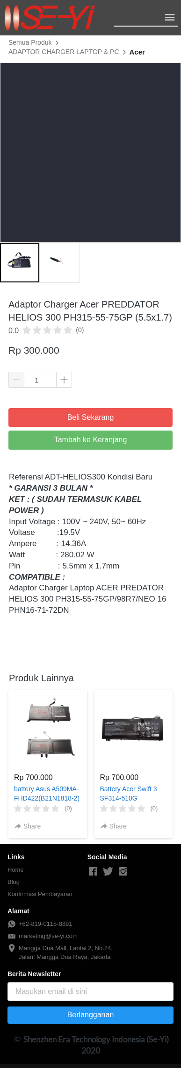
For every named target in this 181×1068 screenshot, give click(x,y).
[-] (93, 872)
